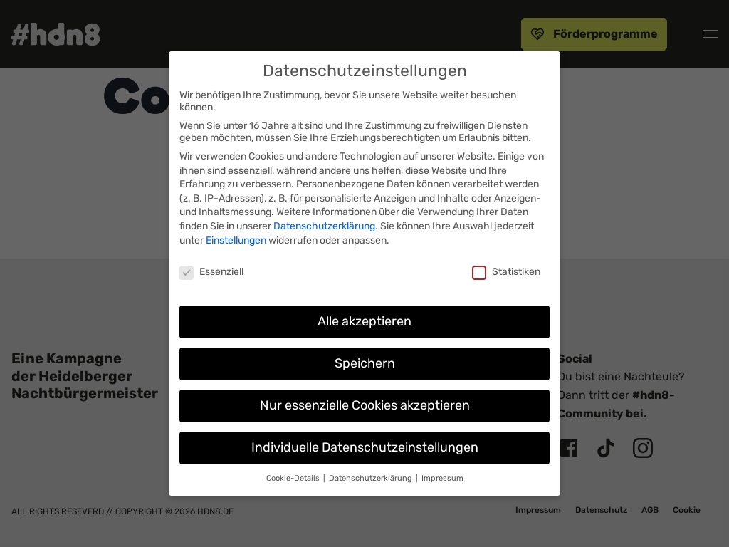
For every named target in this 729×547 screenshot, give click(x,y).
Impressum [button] (442, 478)
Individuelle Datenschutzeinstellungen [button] (364, 447)
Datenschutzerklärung (324, 226)
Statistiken (506, 272)
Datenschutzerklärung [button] (371, 478)
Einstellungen (236, 240)
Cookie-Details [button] (294, 478)
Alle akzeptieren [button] (364, 321)
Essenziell (211, 272)
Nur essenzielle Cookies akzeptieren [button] (365, 405)
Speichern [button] (365, 363)
